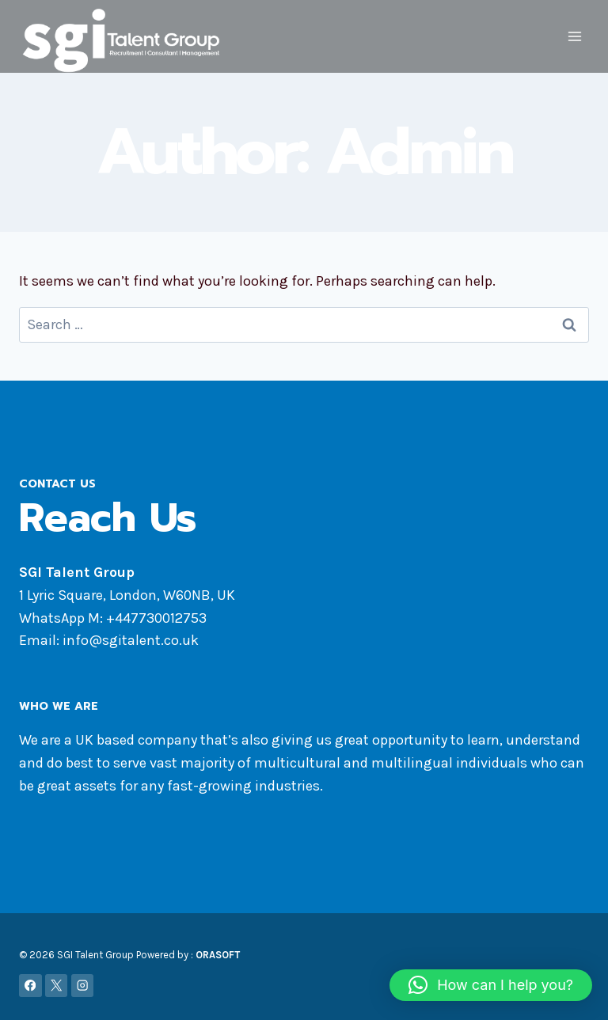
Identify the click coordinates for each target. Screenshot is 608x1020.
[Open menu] (574, 37)
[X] (56, 984)
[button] (491, 985)
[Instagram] (82, 984)
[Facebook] (30, 984)
